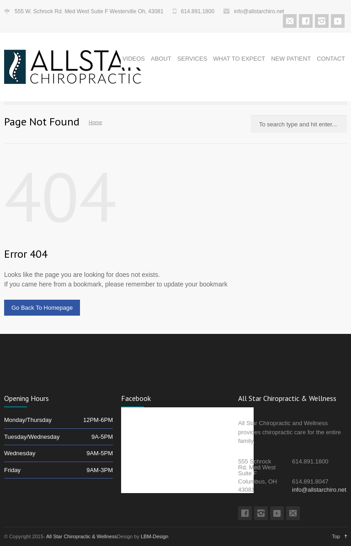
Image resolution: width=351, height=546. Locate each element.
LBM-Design (155, 536)
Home (95, 122)
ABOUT (161, 58)
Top (336, 536)
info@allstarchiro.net (259, 11)
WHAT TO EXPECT (239, 58)
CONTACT (331, 58)
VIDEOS (133, 58)
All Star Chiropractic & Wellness (81, 536)
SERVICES (192, 58)
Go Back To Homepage (42, 307)
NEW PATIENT (291, 58)
